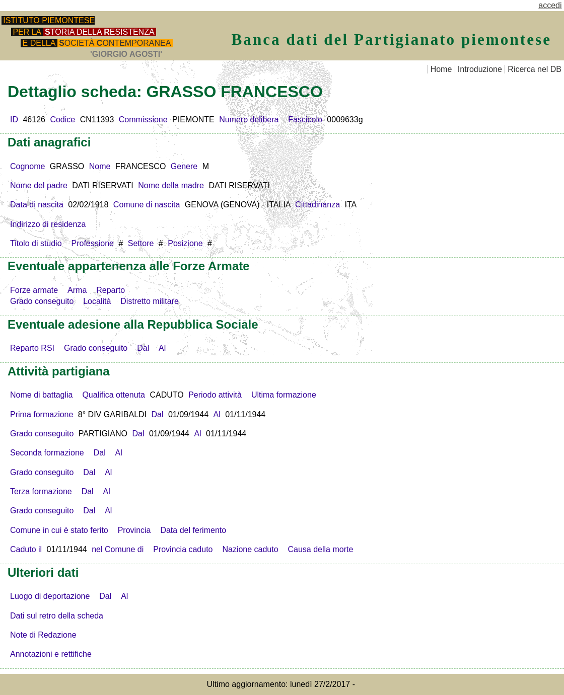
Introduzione (480, 69)
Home (441, 69)
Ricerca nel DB (534, 69)
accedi (549, 5)
